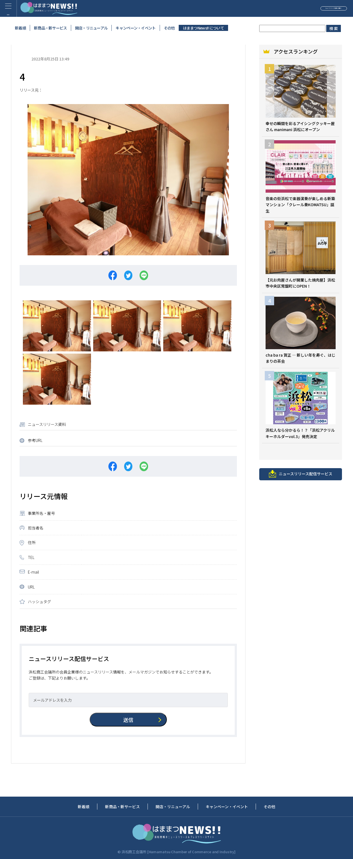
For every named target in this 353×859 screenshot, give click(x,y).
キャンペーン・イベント (136, 28)
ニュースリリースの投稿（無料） (307, 9)
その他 (169, 28)
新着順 (20, 28)
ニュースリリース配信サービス (300, 475)
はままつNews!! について (203, 28)
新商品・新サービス (50, 28)
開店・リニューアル (91, 28)
